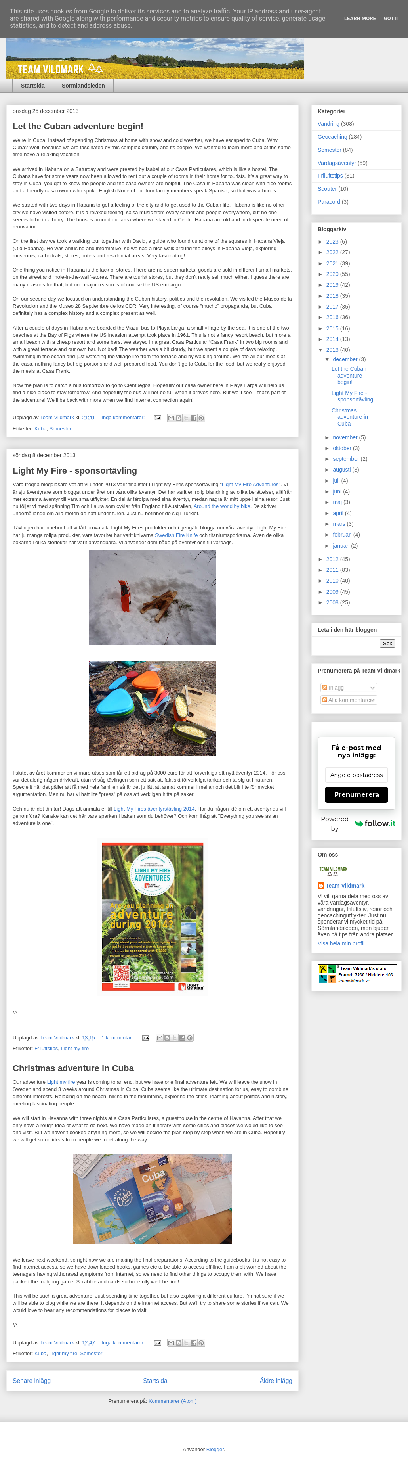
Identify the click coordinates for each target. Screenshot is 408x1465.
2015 (333, 328)
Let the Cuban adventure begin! (78, 126)
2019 (333, 285)
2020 (333, 274)
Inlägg (333, 688)
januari (342, 546)
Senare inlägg (32, 1380)
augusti (342, 469)
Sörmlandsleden (83, 85)
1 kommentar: (117, 1038)
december (346, 359)
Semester (61, 428)
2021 (333, 263)
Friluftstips (46, 1048)
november (346, 437)
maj (338, 502)
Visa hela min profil (341, 943)
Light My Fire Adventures (250, 484)
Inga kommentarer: (123, 417)
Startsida (33, 85)
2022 (333, 252)
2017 (333, 306)
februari (343, 534)
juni (338, 491)
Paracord (329, 202)
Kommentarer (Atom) (172, 1401)
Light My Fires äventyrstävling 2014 (154, 809)
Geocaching (332, 137)
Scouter (327, 189)
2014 (333, 339)
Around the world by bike (222, 506)
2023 (333, 241)
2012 (333, 559)
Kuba (40, 428)
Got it (392, 18)
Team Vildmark (345, 885)
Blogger (215, 1449)
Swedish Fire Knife (176, 535)
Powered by (358, 823)
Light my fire (75, 1048)
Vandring (328, 124)
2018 (333, 296)
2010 (333, 580)
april (339, 513)
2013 (333, 350)
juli (337, 480)
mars (340, 524)
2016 (333, 317)
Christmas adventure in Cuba (73, 1068)
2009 (333, 592)
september (346, 459)
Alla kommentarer (347, 700)
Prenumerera (356, 794)
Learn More (360, 18)
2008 (333, 602)
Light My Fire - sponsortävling (75, 471)
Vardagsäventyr (337, 163)
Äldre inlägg (276, 1380)
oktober (343, 448)
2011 (333, 570)
